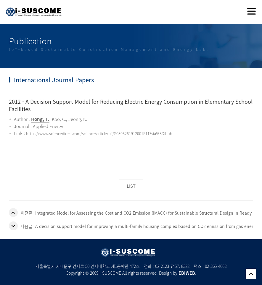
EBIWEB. (188, 273)
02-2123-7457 (167, 266)
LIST (131, 186)
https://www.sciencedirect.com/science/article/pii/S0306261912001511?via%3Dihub (99, 133)
